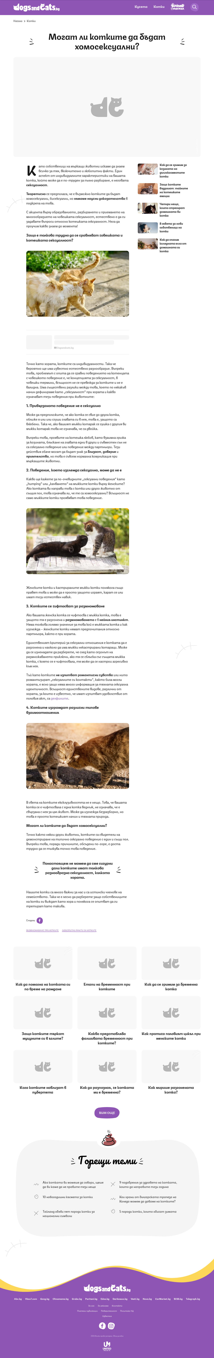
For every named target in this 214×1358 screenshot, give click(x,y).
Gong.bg (44, 1298)
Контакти (117, 1305)
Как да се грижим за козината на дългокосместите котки (173, 170)
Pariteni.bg (91, 1298)
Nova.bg (147, 1298)
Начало (17, 21)
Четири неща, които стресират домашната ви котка (172, 209)
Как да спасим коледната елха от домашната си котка (173, 245)
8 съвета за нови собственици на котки (171, 227)
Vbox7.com (31, 1298)
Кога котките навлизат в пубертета (43, 1089)
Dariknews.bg (120, 1298)
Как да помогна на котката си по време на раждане (43, 986)
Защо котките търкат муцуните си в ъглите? (43, 1035)
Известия (107, 1316)
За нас (91, 1305)
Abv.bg (18, 1298)
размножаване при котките (42, 930)
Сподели (34, 920)
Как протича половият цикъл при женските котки (171, 1035)
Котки (159, 6)
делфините (59, 698)
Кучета (141, 6)
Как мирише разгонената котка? (171, 1089)
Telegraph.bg (193, 1298)
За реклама (103, 1305)
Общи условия (118, 1336)
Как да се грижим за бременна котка (171, 986)
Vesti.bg (135, 1298)
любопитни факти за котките (79, 930)
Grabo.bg (77, 1298)
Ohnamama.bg (61, 1298)
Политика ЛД (127, 1310)
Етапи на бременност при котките (107, 986)
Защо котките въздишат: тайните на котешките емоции (174, 190)
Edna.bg (105, 1298)
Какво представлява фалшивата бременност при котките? (107, 1038)
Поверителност (109, 1310)
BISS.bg (178, 1298)
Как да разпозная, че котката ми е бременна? (107, 1089)
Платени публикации (87, 1310)
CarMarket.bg (163, 1298)
